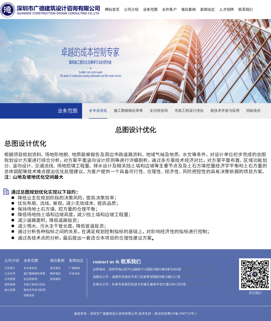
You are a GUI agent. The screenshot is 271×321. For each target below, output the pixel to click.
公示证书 (10, 273)
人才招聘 (226, 9)
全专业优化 (98, 110)
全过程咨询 (159, 110)
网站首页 (112, 9)
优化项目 (55, 268)
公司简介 (10, 268)
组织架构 (10, 284)
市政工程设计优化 (189, 110)
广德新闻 (74, 268)
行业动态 (74, 273)
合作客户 (169, 9)
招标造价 (253, 110)
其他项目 (55, 279)
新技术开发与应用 (224, 110)
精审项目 (55, 273)
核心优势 (10, 289)
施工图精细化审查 (128, 110)
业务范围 (150, 9)
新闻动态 (207, 9)
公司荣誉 (10, 279)
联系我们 (245, 9)
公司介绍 (131, 9)
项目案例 (188, 9)
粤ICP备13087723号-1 (182, 313)
